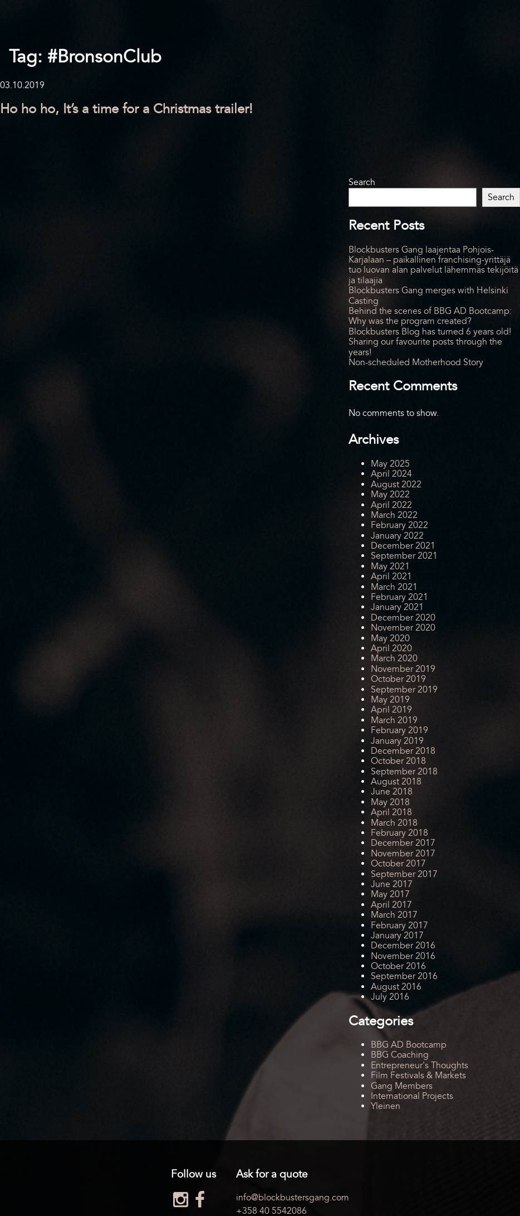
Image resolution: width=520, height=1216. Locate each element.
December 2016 (403, 945)
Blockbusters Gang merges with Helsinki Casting (428, 295)
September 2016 (404, 976)
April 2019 (391, 709)
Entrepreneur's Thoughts (419, 1065)
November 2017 (403, 853)
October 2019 (398, 679)
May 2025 (390, 463)
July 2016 (390, 996)
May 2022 (390, 494)
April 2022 (391, 505)
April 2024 (391, 473)
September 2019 (404, 689)
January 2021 (397, 607)
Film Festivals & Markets (418, 1075)
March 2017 (394, 915)
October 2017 (398, 863)
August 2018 (396, 781)
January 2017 (397, 935)
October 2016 (398, 966)
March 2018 (394, 823)
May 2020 (390, 638)
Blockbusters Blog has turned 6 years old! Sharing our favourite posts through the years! (430, 342)
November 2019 (403, 669)
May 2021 (390, 566)
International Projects (412, 1096)
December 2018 (403, 751)
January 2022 (397, 535)
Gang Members (402, 1086)
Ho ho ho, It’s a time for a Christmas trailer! (126, 109)
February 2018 (399, 833)
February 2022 (399, 525)
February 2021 (399, 597)
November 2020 (403, 627)
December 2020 (403, 617)
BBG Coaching (400, 1054)
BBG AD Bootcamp (409, 1044)
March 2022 (394, 515)
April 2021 (391, 576)
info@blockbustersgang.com (292, 1197)
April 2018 (391, 812)
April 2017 (391, 904)
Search (362, 182)
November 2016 (403, 956)
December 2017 (403, 843)
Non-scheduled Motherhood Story (416, 362)
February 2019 (399, 730)
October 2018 (398, 761)
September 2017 (404, 874)
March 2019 (394, 720)
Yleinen (385, 1106)
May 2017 (390, 894)
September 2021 (404, 555)
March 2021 (394, 587)
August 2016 (396, 986)
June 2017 (392, 884)
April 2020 (391, 648)
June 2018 (392, 791)
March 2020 (394, 658)
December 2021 (403, 545)
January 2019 (397, 741)
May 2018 (390, 802)
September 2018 (404, 771)
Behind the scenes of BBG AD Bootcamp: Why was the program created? (430, 316)
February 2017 (399, 925)
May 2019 (390, 699)
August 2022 (396, 484)
